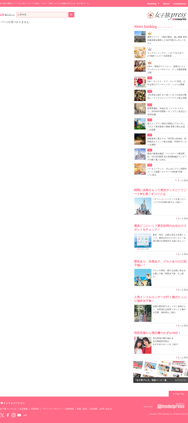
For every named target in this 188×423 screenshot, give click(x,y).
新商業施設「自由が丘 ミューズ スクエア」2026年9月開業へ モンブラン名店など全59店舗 (167, 111)
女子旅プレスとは (8, 409)
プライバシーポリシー (52, 409)
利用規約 (35, 409)
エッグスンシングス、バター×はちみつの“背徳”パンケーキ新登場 (165, 54)
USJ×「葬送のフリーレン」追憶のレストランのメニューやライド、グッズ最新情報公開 (166, 69)
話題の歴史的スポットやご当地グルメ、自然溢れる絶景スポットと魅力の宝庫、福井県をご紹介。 (169, 309)
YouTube (19, 415)
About (166, 3)
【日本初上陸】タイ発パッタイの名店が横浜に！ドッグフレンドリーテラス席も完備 (166, 96)
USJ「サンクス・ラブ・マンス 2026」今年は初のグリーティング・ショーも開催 (166, 83)
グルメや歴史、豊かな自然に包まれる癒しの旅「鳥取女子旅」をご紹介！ (169, 273)
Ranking (153, 3)
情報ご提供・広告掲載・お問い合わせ (94, 409)
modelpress (179, 3)
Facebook (8, 415)
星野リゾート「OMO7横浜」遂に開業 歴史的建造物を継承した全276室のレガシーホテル (167, 40)
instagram (13, 415)
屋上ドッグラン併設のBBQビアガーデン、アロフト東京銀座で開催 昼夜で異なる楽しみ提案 (167, 126)
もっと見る (183, 180)
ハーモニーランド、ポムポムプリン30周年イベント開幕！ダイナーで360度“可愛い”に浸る (167, 172)
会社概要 (23, 409)
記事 (2, 14)
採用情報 (70, 409)
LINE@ (25, 415)
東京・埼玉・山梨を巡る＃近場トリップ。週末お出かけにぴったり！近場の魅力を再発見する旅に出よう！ (169, 238)
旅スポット (10, 14)
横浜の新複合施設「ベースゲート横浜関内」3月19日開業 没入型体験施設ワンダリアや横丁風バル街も (166, 156)
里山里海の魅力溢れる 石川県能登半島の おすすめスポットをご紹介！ (166, 341)
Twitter (2, 415)
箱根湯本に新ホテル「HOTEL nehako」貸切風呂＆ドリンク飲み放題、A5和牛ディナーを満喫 (167, 141)
